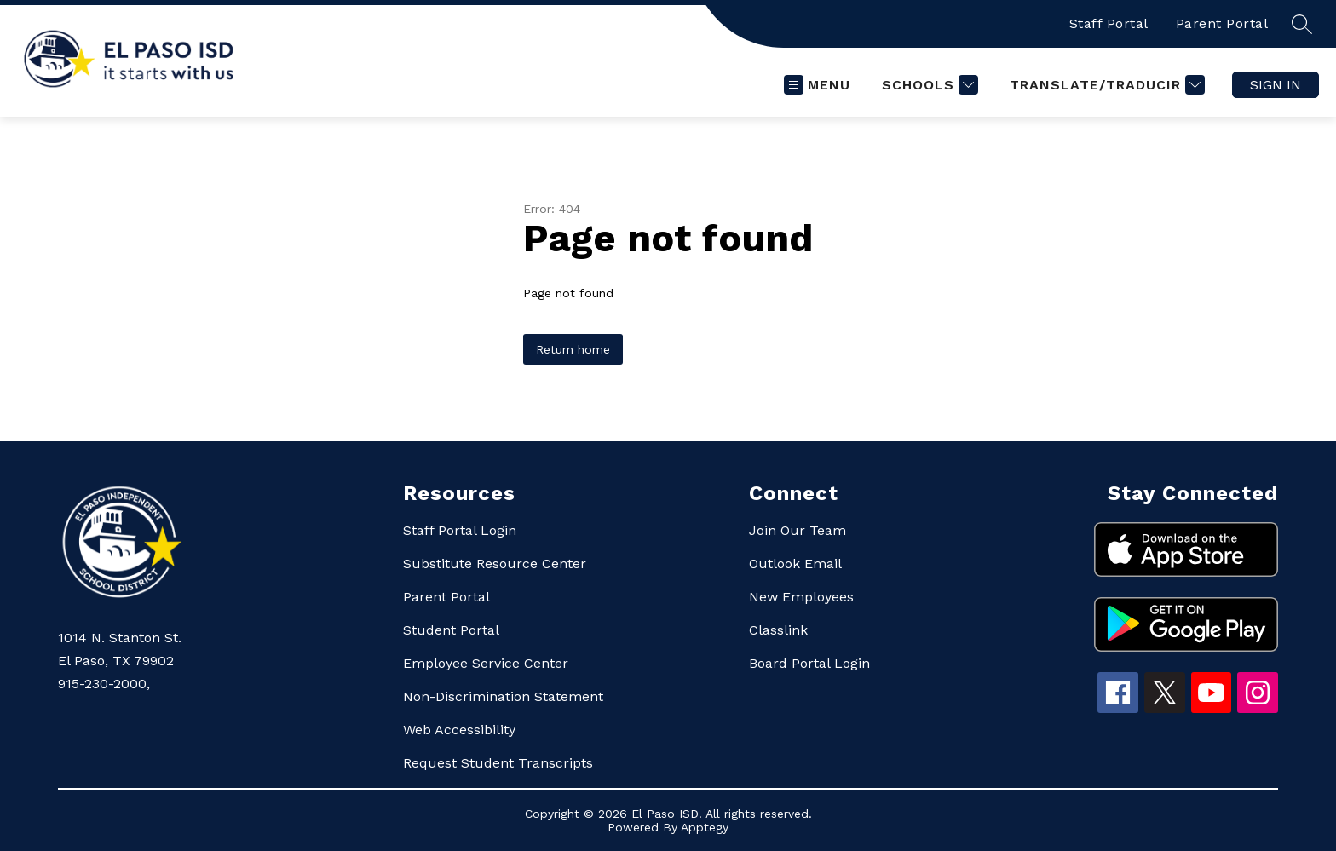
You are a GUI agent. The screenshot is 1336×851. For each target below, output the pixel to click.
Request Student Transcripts (498, 763)
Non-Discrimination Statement (503, 696)
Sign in (1275, 85)
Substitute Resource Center (494, 563)
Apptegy (704, 827)
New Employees (801, 597)
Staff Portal (1109, 23)
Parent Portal (1222, 23)
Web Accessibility (459, 730)
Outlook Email (795, 563)
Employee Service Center (485, 663)
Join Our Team (797, 530)
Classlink (778, 630)
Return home (573, 349)
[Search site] (1302, 24)
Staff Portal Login (459, 530)
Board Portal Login (809, 663)
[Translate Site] (1105, 84)
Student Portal (451, 630)
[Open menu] (817, 84)
